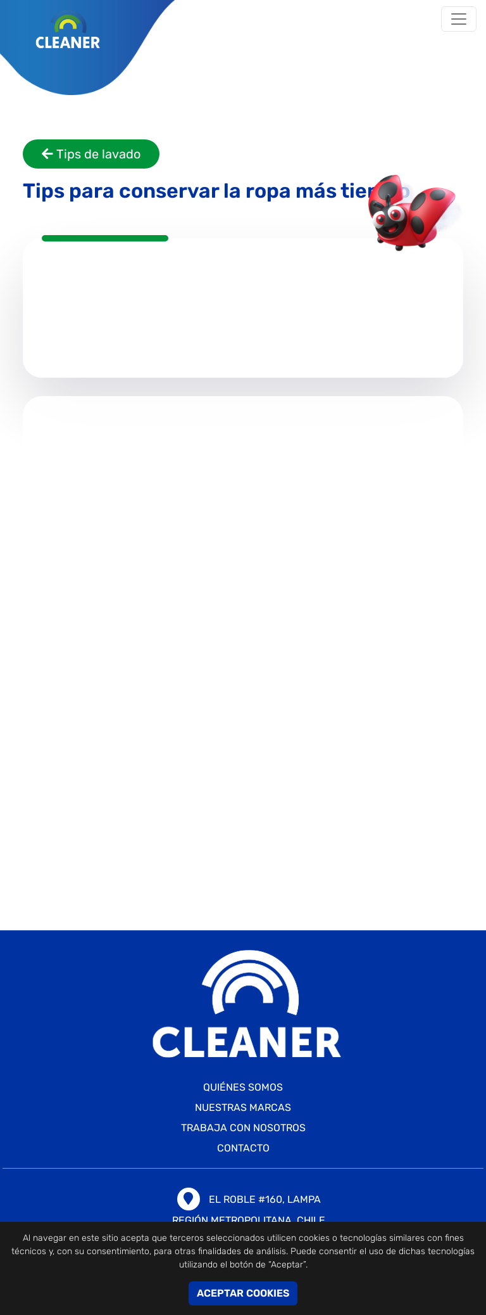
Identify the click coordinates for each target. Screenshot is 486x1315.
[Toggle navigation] (459, 19)
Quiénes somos (243, 1087)
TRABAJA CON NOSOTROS (243, 1128)
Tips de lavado (91, 154)
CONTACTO (243, 1148)
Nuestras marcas (243, 1107)
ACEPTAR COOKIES (243, 1293)
